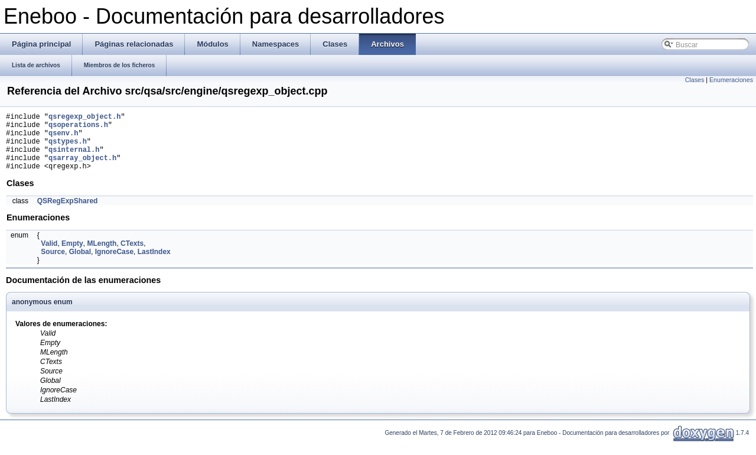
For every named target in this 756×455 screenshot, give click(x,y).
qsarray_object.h (82, 168)
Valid (49, 256)
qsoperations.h (78, 128)
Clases (695, 79)
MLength (101, 256)
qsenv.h (63, 138)
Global (80, 264)
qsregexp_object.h (84, 118)
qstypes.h (67, 148)
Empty (72, 256)
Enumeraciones (731, 79)
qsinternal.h (73, 158)
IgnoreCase (114, 264)
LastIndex (154, 264)
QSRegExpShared (67, 213)
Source (53, 264)
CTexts (132, 256)
